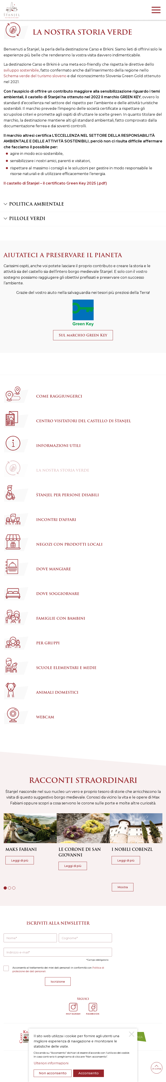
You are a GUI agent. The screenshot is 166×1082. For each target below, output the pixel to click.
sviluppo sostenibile (21, 70)
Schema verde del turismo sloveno (35, 76)
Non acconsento (53, 1073)
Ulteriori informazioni (51, 1063)
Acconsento (88, 1073)
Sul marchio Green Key (83, 335)
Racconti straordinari (83, 780)
